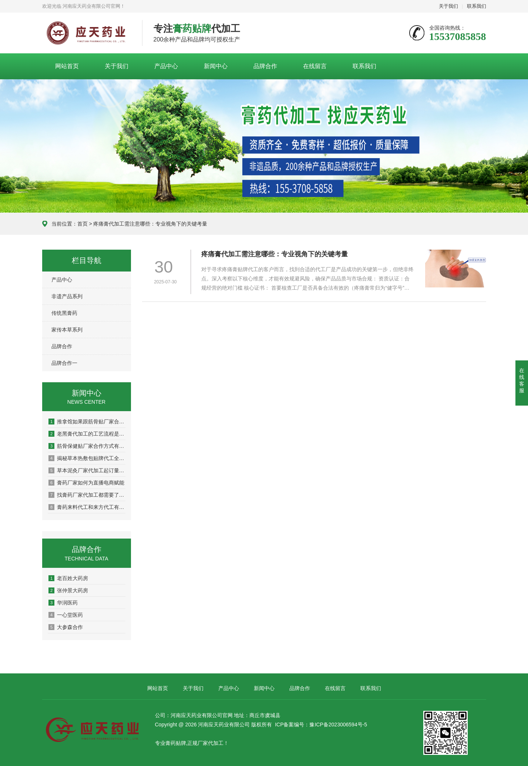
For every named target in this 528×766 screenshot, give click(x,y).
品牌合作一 (64, 363)
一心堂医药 (65, 615)
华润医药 (63, 603)
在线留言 (315, 66)
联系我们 (476, 6)
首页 (82, 224)
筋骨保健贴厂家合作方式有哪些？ (86, 446)
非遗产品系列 (67, 296)
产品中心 (166, 66)
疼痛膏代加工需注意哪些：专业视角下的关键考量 (274, 254)
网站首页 (67, 66)
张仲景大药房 (68, 590)
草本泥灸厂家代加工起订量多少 (86, 470)
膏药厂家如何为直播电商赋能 (86, 483)
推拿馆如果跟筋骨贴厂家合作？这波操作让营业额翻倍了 (86, 421)
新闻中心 (216, 66)
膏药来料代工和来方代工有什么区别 (86, 507)
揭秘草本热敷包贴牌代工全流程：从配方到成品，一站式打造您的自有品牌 (86, 458)
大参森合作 (65, 627)
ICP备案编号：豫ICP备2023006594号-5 (321, 724)
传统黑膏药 (64, 313)
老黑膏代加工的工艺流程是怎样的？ (86, 434)
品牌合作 (265, 66)
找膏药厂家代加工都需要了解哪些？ (86, 495)
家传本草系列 (67, 330)
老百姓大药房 (68, 578)
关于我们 (448, 6)
